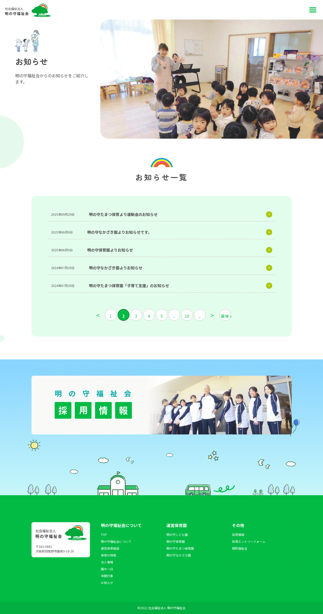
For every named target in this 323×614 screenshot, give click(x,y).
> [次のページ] (212, 315)
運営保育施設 (110, 548)
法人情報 (107, 562)
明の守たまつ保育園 (180, 548)
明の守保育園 (175, 541)
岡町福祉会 (239, 548)
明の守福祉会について (116, 541)
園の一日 (107, 569)
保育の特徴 (108, 555)
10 (187, 316)
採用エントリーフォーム (248, 541)
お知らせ (107, 582)
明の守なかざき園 (178, 555)
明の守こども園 (177, 534)
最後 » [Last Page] (226, 316)
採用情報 (238, 534)
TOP (104, 534)
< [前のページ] (98, 315)
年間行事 (107, 576)
